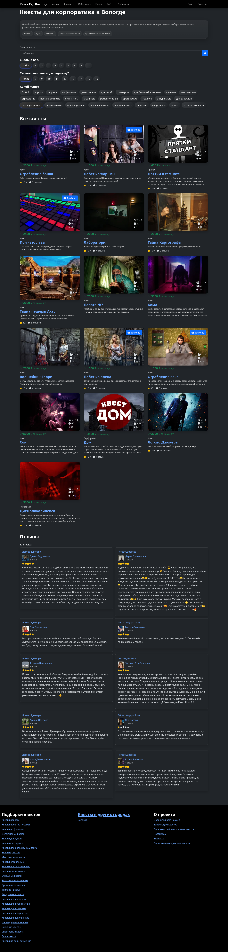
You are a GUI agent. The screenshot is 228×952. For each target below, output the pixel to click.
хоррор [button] (39, 92)
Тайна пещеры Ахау (129, 622)
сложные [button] (142, 105)
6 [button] (61, 65)
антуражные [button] (164, 98)
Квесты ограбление (13, 861)
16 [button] (96, 78)
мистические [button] (188, 92)
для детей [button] (106, 92)
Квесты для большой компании (20, 847)
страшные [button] (89, 98)
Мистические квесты (13, 857)
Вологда (202, 4)
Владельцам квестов (165, 824)
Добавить (123, 4)
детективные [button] (88, 92)
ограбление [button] (28, 98)
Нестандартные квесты (15, 922)
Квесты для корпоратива (16, 903)
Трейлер (134, 129)
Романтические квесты (15, 880)
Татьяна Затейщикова (137, 663)
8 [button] (74, 65)
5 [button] (55, 65)
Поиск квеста (27, 47)
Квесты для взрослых (14, 899)
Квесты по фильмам (13, 829)
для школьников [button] (99, 105)
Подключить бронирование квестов (174, 829)
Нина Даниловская (40, 759)
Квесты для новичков (14, 908)
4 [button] (48, 65)
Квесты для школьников (15, 917)
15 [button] (88, 78)
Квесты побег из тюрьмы (16, 824)
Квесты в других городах (104, 814)
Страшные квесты (12, 875)
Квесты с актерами (12, 843)
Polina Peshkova (134, 759)
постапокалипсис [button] (50, 98)
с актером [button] (123, 92)
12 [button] (65, 78)
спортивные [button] (159, 105)
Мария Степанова (135, 627)
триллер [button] (147, 98)
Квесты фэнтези (11, 852)
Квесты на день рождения (16, 941)
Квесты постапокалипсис (16, 866)
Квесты (55, 4)
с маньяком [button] (71, 98)
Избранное (84, 4)
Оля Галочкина (38, 627)
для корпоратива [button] (31, 105)
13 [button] (73, 78)
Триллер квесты (11, 889)
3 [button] (42, 65)
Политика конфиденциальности (172, 843)
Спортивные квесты (13, 931)
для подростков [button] (76, 105)
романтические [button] (109, 98)
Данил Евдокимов (40, 556)
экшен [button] (174, 105)
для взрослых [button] (184, 98)
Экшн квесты (9, 936)
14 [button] (81, 78)
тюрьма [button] (52, 92)
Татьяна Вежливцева (41, 663)
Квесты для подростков (15, 913)
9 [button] (81, 65)
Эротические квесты (13, 885)
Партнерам (160, 833)
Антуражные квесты (13, 894)
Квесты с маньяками (13, 871)
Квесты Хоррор (10, 820)
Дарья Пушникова (135, 556)
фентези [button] (171, 92)
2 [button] (35, 65)
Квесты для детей (12, 838)
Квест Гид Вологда (33, 4)
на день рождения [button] (194, 105)
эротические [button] (130, 98)
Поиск (98, 4)
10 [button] (88, 65)
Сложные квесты (11, 927)
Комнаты (69, 4)
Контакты (159, 838)
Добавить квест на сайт (167, 820)
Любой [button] (26, 65)
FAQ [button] (109, 4)
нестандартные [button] (123, 105)
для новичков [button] (54, 105)
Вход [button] (190, 4)
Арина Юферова (39, 720)
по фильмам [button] (69, 92)
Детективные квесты (13, 833)
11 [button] (57, 78)
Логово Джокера (31, 551)
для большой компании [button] (147, 92)
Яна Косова (131, 720)
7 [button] (68, 65)
